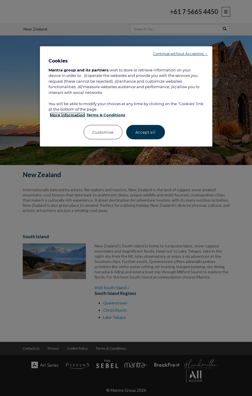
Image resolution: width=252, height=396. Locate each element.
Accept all (145, 132)
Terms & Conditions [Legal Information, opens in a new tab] (105, 115)
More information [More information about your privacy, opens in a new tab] (67, 115)
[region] (126, 96)
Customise (103, 132)
